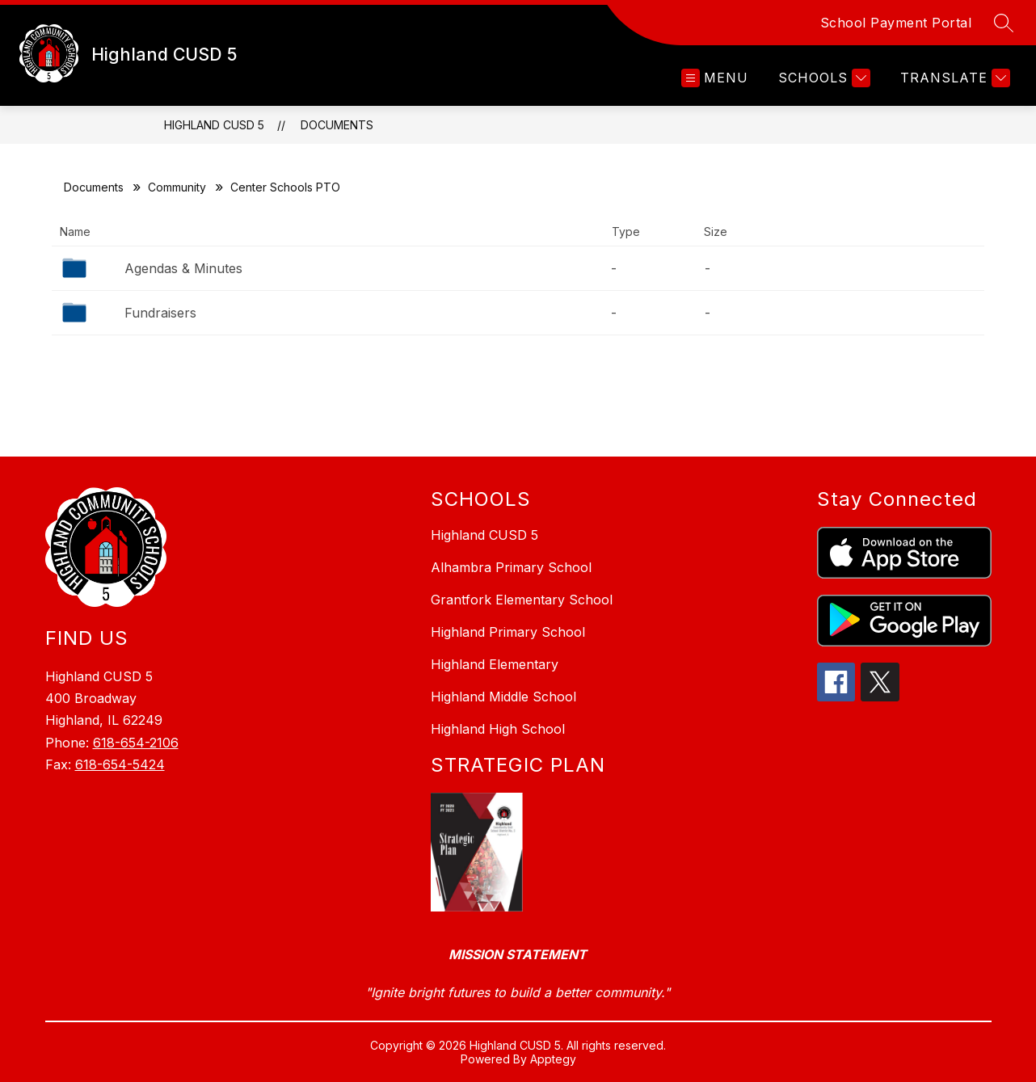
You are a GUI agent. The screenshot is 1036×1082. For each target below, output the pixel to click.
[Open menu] (714, 78)
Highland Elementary (494, 664)
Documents (337, 125)
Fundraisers (160, 313)
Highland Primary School (508, 632)
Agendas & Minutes (183, 268)
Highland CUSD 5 (214, 125)
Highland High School (498, 729)
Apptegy (553, 1059)
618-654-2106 (136, 743)
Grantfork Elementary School (522, 600)
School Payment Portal (896, 23)
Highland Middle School (503, 696)
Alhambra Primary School (511, 567)
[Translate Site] (953, 78)
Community (177, 187)
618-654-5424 (120, 764)
